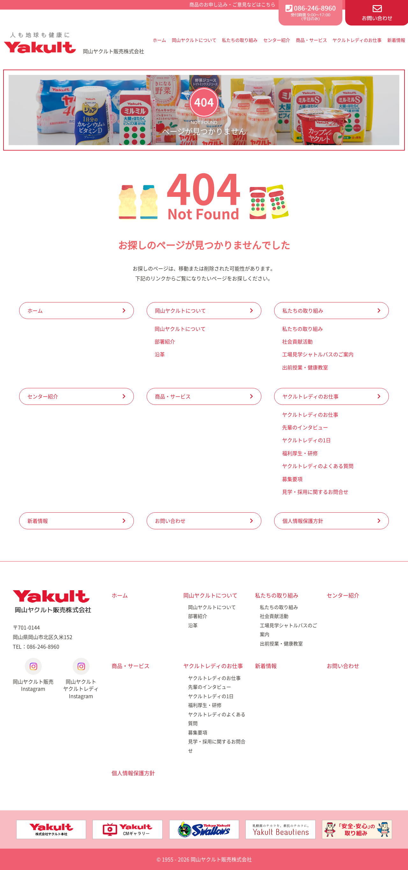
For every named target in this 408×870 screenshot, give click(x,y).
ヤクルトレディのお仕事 (357, 40)
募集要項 (292, 479)
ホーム (159, 40)
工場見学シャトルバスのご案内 (317, 354)
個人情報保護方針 (302, 520)
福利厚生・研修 (300, 453)
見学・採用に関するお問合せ (315, 491)
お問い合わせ (170, 520)
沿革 (160, 354)
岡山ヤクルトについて (194, 40)
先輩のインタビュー (305, 427)
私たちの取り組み (240, 40)
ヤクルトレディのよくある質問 (317, 466)
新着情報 (396, 40)
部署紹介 (165, 341)
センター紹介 (276, 40)
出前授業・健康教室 (305, 367)
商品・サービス (311, 40)
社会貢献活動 (297, 341)
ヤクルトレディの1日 (306, 440)
